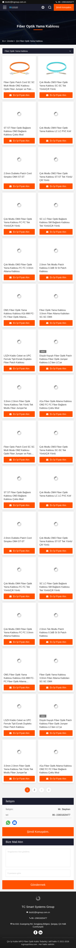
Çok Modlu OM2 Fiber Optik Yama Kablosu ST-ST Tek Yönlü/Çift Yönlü (55, 176)
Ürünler (10, 41)
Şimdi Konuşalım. (64, 7)
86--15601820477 (64, 2)
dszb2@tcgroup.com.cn (14, 2)
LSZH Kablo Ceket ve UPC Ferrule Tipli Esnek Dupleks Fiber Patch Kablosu (18, 359)
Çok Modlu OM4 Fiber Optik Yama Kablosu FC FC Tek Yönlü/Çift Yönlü (18, 222)
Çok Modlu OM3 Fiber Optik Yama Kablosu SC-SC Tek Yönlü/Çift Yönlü (53, 85)
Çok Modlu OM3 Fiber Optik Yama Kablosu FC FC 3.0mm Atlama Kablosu (18, 268)
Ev (3, 41)
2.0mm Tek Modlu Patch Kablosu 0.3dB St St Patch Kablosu (52, 268)
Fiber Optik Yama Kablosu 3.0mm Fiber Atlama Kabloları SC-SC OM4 (54, 313)
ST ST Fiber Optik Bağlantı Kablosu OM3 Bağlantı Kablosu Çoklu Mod (17, 131)
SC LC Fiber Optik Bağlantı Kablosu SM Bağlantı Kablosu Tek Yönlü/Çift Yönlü (54, 222)
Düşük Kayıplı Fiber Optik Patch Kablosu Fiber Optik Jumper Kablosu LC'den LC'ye (55, 359)
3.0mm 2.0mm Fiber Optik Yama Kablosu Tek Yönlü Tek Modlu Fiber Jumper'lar (18, 404)
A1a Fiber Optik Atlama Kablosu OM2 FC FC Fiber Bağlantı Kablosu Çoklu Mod (55, 404)
